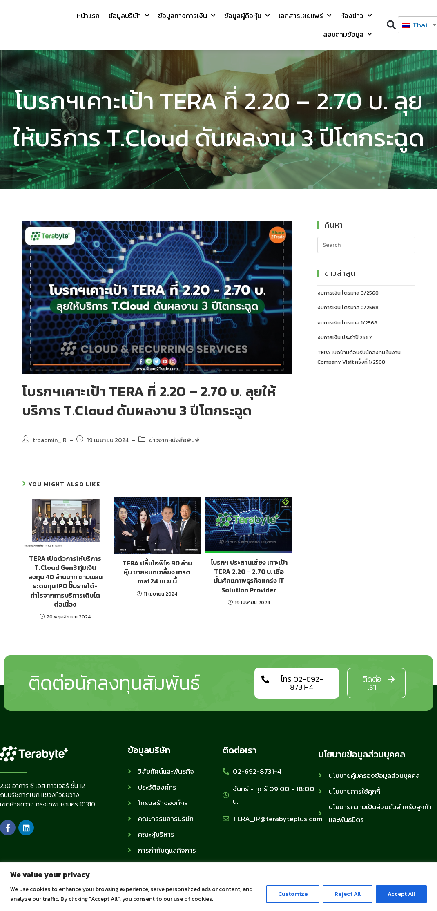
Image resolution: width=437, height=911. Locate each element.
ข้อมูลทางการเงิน (186, 15)
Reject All (347, 894)
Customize (293, 894)
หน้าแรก (88, 15)
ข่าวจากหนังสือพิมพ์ (174, 439)
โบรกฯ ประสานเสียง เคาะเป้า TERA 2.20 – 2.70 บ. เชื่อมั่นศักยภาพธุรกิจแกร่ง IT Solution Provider (249, 576)
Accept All (401, 894)
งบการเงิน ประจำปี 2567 (344, 337)
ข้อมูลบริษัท (129, 15)
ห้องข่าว (356, 15)
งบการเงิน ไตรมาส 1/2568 (347, 322)
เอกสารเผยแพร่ (305, 15)
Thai (414, 25)
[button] (391, 25)
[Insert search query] (366, 245)
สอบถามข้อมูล (347, 34)
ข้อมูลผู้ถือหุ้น (247, 15)
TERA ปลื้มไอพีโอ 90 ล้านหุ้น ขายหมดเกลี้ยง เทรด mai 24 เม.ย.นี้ (157, 572)
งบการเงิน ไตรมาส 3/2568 (348, 293)
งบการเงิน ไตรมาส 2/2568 (348, 307)
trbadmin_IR (50, 439)
